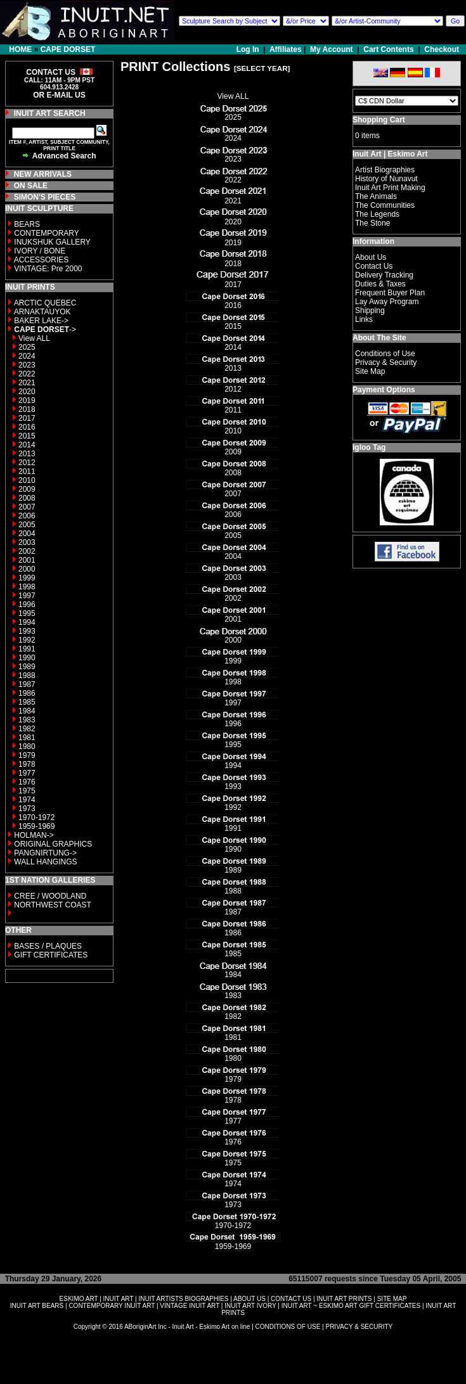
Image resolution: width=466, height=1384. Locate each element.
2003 (27, 542)
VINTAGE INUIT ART (189, 1305)
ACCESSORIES (41, 259)
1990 (27, 657)
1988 (27, 675)
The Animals (376, 196)
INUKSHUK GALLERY (52, 242)
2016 (27, 427)
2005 (27, 524)
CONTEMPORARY (46, 233)
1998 (27, 586)
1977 (27, 773)
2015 (27, 436)
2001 (27, 560)
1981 (27, 737)
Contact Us (373, 266)
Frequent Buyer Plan (390, 292)
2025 (27, 347)
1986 (27, 693)
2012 (27, 462)
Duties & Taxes (380, 283)
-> (45, 329)
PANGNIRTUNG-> (45, 853)
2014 (27, 444)
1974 (27, 799)
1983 (27, 719)
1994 (27, 622)
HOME (20, 49)
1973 (27, 808)
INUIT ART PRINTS (344, 1298)
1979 (27, 755)
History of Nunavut (386, 178)
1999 (27, 577)
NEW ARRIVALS (43, 174)
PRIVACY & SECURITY (358, 1326)
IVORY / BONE (39, 251)
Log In (248, 49)
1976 (27, 782)
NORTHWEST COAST (51, 904)
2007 (27, 507)
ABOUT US (249, 1298)
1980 (27, 746)
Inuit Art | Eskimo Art (390, 154)
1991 (27, 648)
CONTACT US (291, 1298)
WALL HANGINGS (45, 861)
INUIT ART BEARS (36, 1305)
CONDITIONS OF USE (288, 1326)
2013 (27, 453)
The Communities (385, 205)
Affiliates (285, 49)
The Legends (377, 214)
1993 (27, 631)
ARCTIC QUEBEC (45, 302)
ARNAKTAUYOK (42, 311)
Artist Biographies (385, 169)
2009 (27, 489)
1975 (27, 790)
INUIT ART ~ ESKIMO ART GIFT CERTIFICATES (351, 1305)
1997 (27, 595)
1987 (27, 684)
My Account (331, 49)
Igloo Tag (369, 447)
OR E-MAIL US (59, 95)
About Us (370, 257)
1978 (27, 764)
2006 (27, 515)
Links (364, 319)
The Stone (372, 223)
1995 (27, 613)
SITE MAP (392, 1298)
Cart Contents (388, 49)
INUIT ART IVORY (250, 1305)
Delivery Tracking (384, 275)
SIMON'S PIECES (45, 197)
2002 (27, 551)
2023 (27, 365)
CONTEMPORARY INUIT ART (111, 1305)
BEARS (27, 224)
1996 (27, 604)
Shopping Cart (379, 119)
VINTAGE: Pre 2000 (48, 268)
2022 (27, 373)
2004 (27, 533)
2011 (27, 471)
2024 (27, 356)
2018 (27, 409)
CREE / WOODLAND (49, 896)
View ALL (34, 338)
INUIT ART (118, 1298)
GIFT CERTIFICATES (50, 955)
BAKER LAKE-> (41, 320)
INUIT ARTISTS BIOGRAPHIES (183, 1298)
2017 (27, 418)
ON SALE (31, 185)
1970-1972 (36, 817)
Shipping (370, 310)
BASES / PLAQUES (48, 946)
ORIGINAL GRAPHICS (53, 844)
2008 (27, 498)
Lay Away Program (387, 301)
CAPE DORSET (68, 49)
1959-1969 (36, 826)
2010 (27, 480)
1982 (27, 728)
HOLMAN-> (33, 835)
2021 (27, 382)
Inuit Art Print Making (390, 187)
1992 (27, 640)
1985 (27, 702)
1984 (27, 711)
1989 (27, 666)
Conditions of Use (385, 353)
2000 (27, 569)
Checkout (441, 49)
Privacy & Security (386, 362)
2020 (27, 391)
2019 (27, 400)
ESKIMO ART (79, 1298)
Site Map (370, 371)
